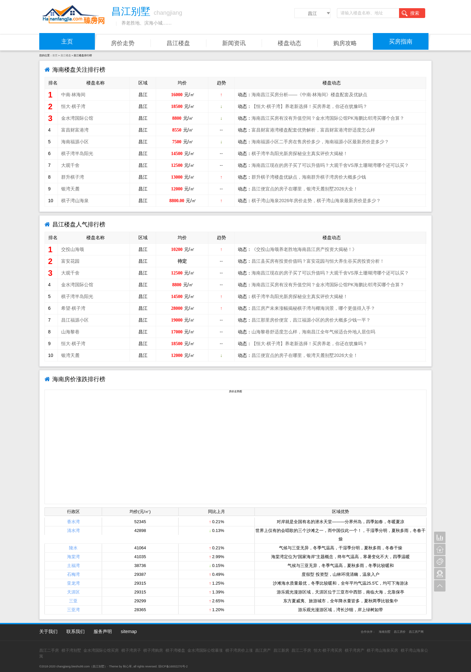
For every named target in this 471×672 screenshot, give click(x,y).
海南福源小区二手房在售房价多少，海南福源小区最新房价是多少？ (320, 141)
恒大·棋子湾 (73, 106)
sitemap (129, 631)
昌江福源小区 (75, 320)
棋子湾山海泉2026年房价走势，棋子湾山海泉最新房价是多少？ (316, 200)
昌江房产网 (416, 631)
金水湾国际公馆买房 (101, 650)
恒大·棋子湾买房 (328, 650)
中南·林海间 (73, 94)
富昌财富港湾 (75, 130)
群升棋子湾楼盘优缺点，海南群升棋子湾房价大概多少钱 (309, 177)
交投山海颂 (72, 249)
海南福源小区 (75, 141)
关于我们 (48, 631)
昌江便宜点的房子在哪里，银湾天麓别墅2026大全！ (305, 188)
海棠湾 (73, 556)
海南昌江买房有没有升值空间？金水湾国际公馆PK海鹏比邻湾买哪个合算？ (328, 118)
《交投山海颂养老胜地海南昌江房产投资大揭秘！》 (304, 249)
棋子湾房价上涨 (239, 650)
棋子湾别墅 (71, 650)
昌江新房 (281, 650)
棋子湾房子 (131, 650)
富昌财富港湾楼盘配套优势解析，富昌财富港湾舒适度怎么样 (313, 130)
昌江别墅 (98, 666)
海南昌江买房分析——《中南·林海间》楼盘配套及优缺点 (309, 94)
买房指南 (400, 41)
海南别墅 (385, 631)
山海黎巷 (70, 331)
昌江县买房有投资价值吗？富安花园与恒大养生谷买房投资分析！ (318, 261)
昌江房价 (400, 631)
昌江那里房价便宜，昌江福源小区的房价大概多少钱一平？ (311, 320)
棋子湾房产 (354, 650)
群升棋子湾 (72, 177)
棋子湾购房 (153, 650)
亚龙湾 (73, 583)
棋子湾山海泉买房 (382, 650)
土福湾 (73, 565)
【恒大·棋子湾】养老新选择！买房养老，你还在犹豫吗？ (309, 106)
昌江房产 (263, 650)
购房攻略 (345, 43)
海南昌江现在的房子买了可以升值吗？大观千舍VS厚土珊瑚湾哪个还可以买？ (330, 165)
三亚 (73, 600)
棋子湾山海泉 (75, 200)
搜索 (410, 13)
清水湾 (73, 530)
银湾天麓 (70, 188)
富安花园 (70, 261)
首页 (55, 55)
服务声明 (103, 631)
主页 (67, 41)
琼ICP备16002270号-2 (173, 666)
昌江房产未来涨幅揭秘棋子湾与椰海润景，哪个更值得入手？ (313, 308)
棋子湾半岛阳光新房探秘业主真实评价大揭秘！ (300, 153)
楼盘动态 (289, 43)
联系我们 (75, 631)
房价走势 (122, 43)
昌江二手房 (49, 650)
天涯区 (73, 592)
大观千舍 (70, 165)
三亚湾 (73, 609)
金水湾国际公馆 (77, 118)
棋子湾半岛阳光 (77, 153)
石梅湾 (73, 574)
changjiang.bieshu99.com (73, 666)
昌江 (312, 13)
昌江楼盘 (178, 43)
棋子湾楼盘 (175, 650)
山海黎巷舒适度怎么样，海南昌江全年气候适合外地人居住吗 (313, 331)
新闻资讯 (234, 43)
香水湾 (73, 521)
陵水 (73, 547)
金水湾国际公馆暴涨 (205, 650)
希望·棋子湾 (73, 308)
